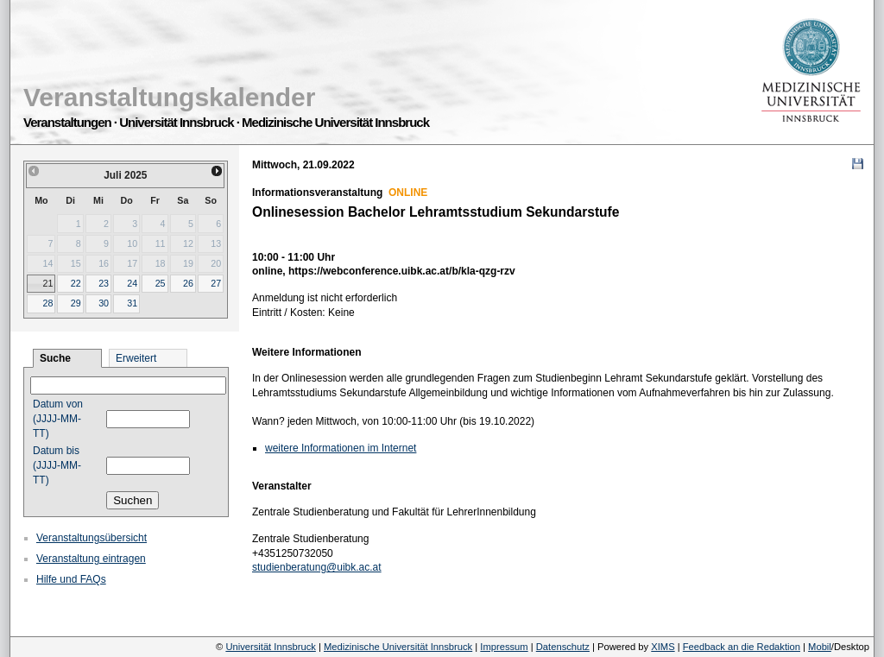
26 (188, 283)
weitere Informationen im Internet (340, 448)
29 (76, 303)
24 (132, 283)
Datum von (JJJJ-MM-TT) (58, 418)
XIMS (662, 646)
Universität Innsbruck (270, 646)
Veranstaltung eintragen (91, 559)
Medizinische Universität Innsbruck (398, 646)
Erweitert (136, 358)
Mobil (819, 646)
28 (47, 303)
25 (160, 283)
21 (47, 283)
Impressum (503, 646)
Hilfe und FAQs (71, 579)
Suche (55, 358)
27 (216, 283)
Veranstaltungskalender (169, 97)
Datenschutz (563, 646)
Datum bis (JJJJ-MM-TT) (57, 465)
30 (103, 303)
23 (103, 283)
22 (76, 283)
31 (132, 303)
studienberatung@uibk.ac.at (317, 567)
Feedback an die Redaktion (741, 646)
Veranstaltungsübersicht (91, 538)
